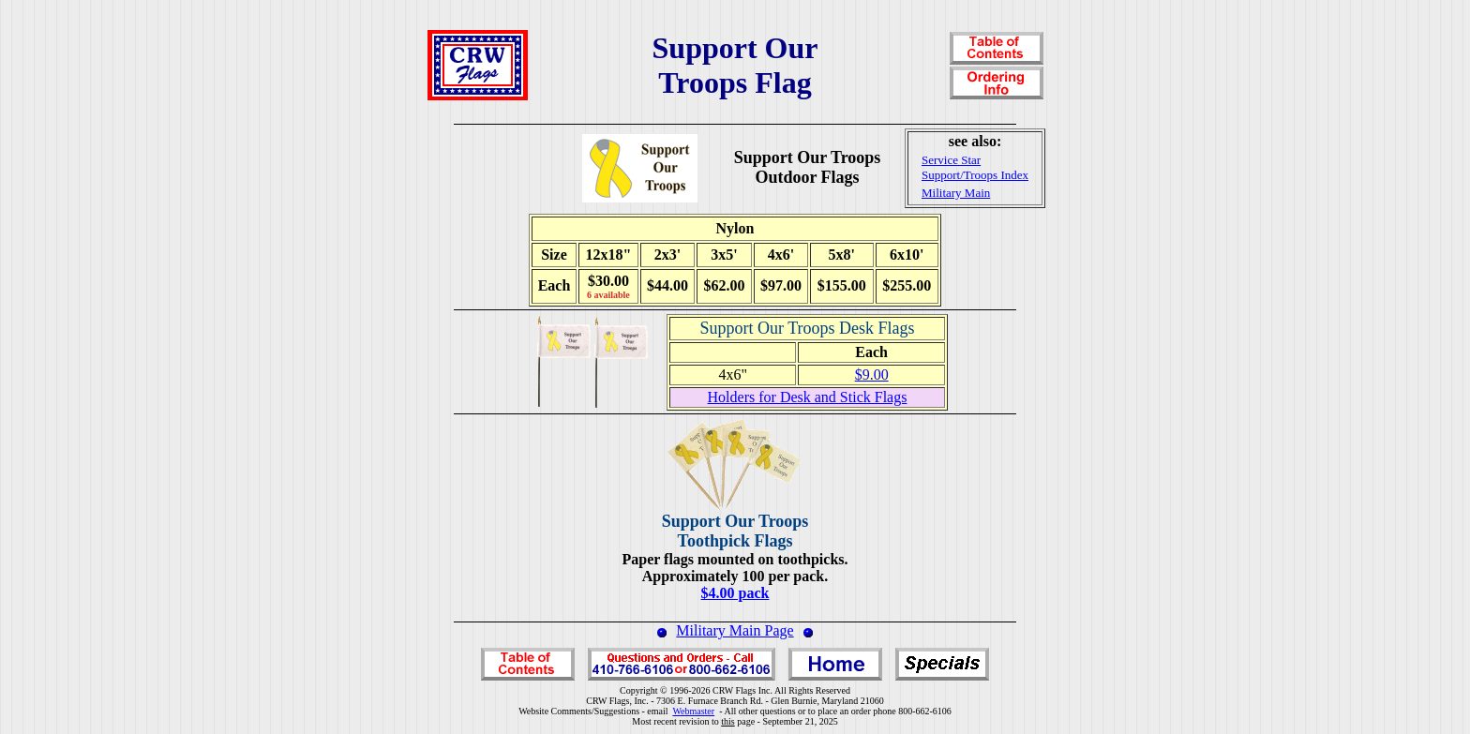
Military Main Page (734, 630)
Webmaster (693, 711)
